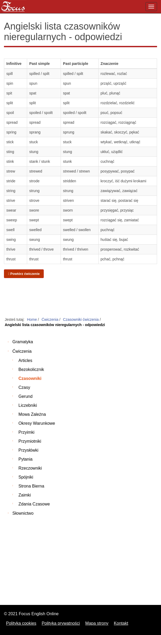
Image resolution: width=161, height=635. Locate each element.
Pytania (25, 459)
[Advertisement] (80, 298)
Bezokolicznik (31, 369)
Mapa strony (97, 623)
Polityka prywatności (61, 623)
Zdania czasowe (34, 504)
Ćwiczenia (22, 351)
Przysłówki (28, 450)
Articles (25, 360)
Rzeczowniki (30, 468)
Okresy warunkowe (36, 423)
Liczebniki (27, 405)
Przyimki (26, 432)
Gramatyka (22, 342)
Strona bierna (31, 486)
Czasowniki (29, 378)
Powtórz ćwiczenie (24, 274)
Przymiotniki (29, 441)
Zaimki (24, 495)
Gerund (25, 396)
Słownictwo (22, 513)
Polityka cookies (21, 623)
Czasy (24, 387)
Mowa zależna (32, 414)
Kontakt (121, 623)
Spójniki (25, 477)
